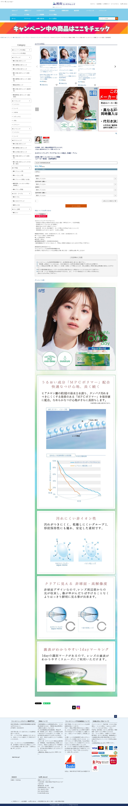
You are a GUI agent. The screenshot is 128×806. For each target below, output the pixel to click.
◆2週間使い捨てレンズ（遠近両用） (21, 95)
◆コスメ (15, 212)
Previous (37, 109)
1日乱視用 (52, 10)
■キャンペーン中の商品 (18, 50)
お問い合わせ (124, 4)
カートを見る (53, 18)
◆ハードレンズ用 (18, 175)
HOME (2, 37)
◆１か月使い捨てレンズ (20, 69)
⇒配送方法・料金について (45, 752)
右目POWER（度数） (41, 181)
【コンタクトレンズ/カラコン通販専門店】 (23, 721)
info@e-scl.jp (45, 793)
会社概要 (24, 801)
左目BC (37, 187)
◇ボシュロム (17, 116)
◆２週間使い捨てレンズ (20, 65)
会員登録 (99, 4)
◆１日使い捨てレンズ (18, 37)
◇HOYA (15, 112)
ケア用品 (26, 14)
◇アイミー (16, 124)
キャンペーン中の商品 (19, 53)
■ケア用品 (15, 168)
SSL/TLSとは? (16, 757)
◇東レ (15, 120)
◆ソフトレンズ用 (18, 171)
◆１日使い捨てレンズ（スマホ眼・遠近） (22, 162)
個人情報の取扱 (59, 801)
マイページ (27, 18)
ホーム (13, 18)
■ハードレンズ (16, 101)
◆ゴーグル (16, 197)
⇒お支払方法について (98, 743)
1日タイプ (14, 10)
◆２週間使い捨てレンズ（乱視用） (22, 80)
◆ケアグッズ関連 (18, 189)
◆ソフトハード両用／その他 (21, 179)
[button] (37, 67)
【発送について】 (43, 721)
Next (115, 109)
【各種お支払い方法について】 (101, 721)
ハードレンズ (90, 10)
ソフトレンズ (102, 10)
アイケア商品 (53, 14)
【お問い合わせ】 (43, 777)
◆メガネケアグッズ (18, 201)
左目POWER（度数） (41, 192)
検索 (116, 18)
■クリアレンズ (8, 37)
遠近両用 (76, 10)
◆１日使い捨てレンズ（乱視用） (21, 74)
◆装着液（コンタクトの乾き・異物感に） (22, 184)
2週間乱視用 (65, 10)
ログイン (93, 4)
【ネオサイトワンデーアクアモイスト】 (40, 37)
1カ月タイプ (40, 10)
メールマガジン (115, 4)
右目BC (37, 175)
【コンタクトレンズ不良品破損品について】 (77, 721)
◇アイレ (27, 37)
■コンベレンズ (16, 128)
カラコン (14, 14)
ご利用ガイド (106, 4)
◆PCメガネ (16, 205)
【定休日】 (14, 777)
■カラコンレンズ (17, 140)
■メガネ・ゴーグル (17, 193)
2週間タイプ (27, 10)
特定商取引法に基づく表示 (45, 801)
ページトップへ (115, 716)
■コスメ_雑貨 (16, 209)
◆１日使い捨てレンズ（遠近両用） (22, 90)
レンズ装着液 (40, 14)
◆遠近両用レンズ (18, 85)
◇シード (15, 108)
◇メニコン (16, 104)
